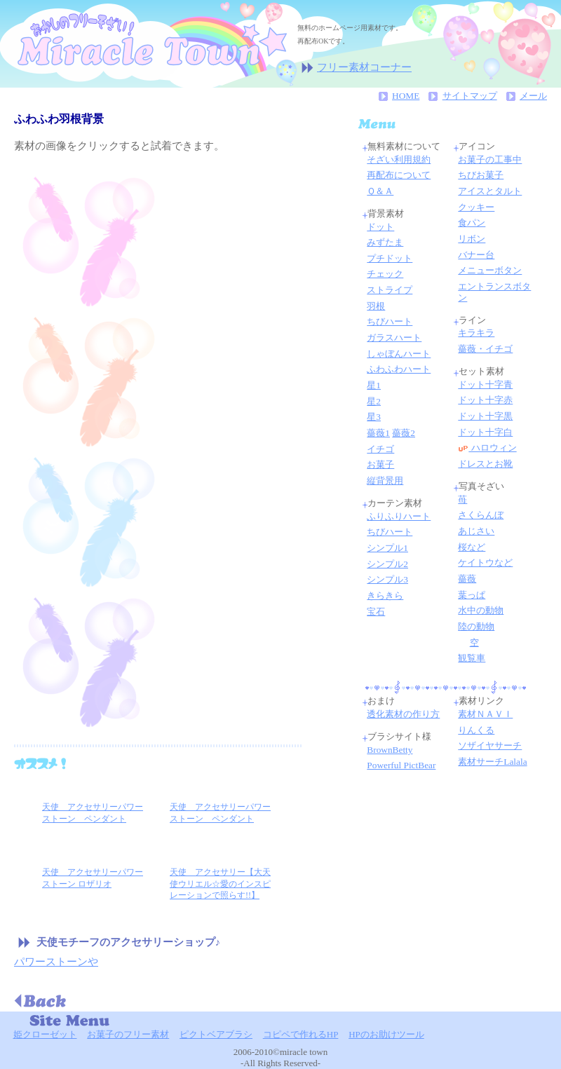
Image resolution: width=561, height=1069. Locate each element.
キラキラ (476, 332)
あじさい (476, 531)
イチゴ (380, 449)
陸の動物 (476, 626)
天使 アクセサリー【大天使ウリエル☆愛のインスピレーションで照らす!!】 (220, 884)
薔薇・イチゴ (485, 348)
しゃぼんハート (399, 353)
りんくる (476, 730)
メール (533, 95)
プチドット (389, 258)
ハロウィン (492, 447)
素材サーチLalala (492, 761)
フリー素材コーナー (364, 67)
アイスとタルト (490, 191)
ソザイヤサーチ (490, 745)
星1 (374, 385)
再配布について (399, 175)
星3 (374, 416)
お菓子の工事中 (490, 159)
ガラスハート (394, 337)
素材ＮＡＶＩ (485, 714)
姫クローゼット (45, 1034)
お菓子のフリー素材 (128, 1034)
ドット (380, 227)
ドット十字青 (485, 384)
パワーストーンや (56, 961)
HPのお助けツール (386, 1034)
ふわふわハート (399, 369)
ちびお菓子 (480, 175)
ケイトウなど (485, 562)
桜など (471, 547)
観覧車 (471, 658)
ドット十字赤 (485, 400)
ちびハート (389, 321)
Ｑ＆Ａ (380, 191)
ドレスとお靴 (485, 463)
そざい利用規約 (399, 159)
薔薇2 (403, 433)
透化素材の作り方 (403, 714)
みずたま (385, 242)
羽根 (376, 306)
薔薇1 (378, 433)
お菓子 (380, 464)
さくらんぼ (480, 515)
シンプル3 (387, 579)
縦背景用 (385, 480)
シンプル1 (387, 548)
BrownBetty (389, 749)
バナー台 (476, 255)
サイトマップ (469, 95)
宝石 (376, 611)
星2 (374, 401)
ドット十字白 (485, 432)
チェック (385, 273)
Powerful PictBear (401, 765)
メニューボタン (490, 270)
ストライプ (389, 290)
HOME (405, 95)
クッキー (476, 207)
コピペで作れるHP (301, 1034)
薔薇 (467, 578)
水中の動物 (480, 610)
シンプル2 (387, 564)
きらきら (385, 595)
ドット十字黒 (485, 416)
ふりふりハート (399, 516)
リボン (471, 238)
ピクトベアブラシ (216, 1034)
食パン (471, 222)
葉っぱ (471, 595)
